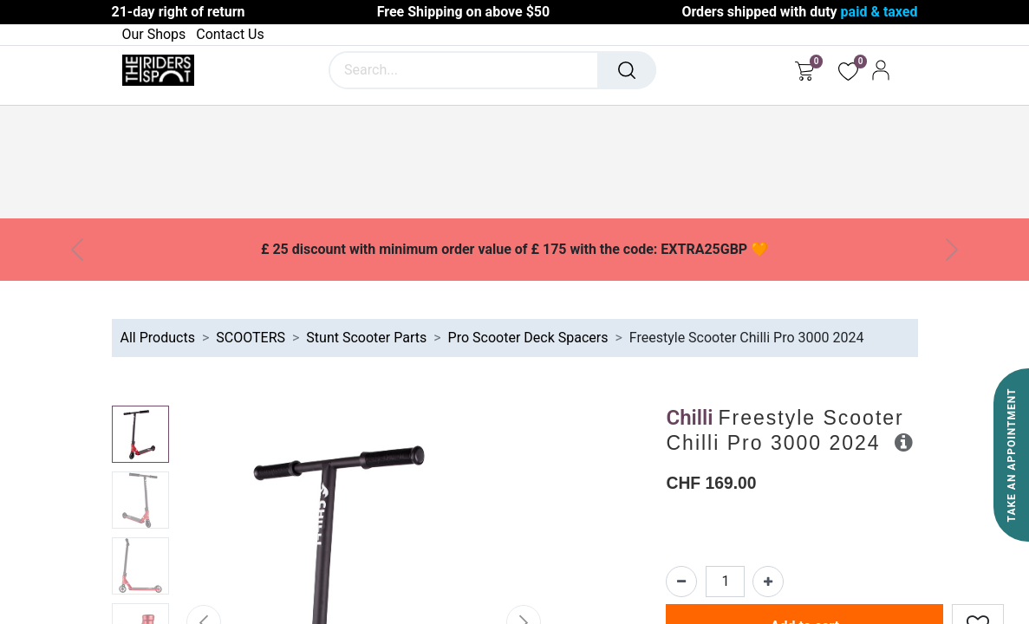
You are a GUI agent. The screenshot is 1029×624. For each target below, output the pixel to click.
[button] (904, 442)
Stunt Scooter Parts (366, 337)
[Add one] (768, 581)
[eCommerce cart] (804, 70)
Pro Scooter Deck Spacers (528, 337)
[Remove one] (681, 581)
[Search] (626, 70)
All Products (157, 337)
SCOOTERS (250, 337)
